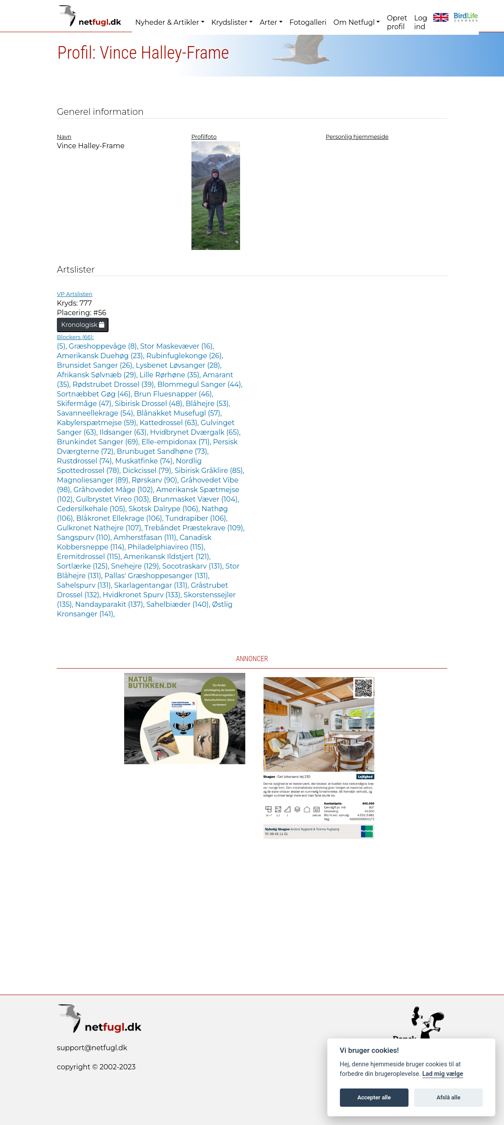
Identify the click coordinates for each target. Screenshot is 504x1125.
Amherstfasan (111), (147, 537)
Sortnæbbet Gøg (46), (95, 394)
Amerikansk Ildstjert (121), (167, 557)
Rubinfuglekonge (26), (184, 356)
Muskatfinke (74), (145, 461)
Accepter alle (374, 1097)
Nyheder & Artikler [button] (167, 22)
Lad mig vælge (442, 1074)
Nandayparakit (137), (110, 604)
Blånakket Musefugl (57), (179, 413)
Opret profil (397, 22)
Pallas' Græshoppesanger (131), (157, 576)
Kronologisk (82, 325)
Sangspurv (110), (85, 537)
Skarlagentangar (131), (152, 585)
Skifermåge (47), (86, 403)
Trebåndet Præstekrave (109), (194, 528)
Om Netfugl (354, 22)
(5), (63, 346)
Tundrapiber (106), (196, 518)
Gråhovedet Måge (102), (114, 490)
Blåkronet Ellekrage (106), (120, 518)
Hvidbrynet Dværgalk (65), (195, 432)
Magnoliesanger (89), (94, 480)
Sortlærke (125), (84, 566)
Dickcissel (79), (148, 470)
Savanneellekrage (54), (96, 413)
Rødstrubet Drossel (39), (114, 384)
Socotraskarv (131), (194, 566)
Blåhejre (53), (208, 403)
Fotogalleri (308, 22)
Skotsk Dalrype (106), (164, 509)
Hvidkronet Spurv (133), (143, 595)
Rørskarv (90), (156, 480)
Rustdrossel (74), (86, 461)
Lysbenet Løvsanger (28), (179, 365)
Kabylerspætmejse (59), (98, 423)
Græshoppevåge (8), (104, 346)
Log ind (420, 22)
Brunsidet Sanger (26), (96, 365)
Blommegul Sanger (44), (199, 384)
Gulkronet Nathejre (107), (101, 528)
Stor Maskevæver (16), (177, 346)
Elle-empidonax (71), (177, 442)
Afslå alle (449, 1097)
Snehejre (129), (136, 566)
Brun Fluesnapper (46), (173, 394)
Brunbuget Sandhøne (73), (163, 451)
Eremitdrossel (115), (90, 557)
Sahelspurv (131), (85, 585)
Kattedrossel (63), (170, 423)
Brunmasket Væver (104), (195, 499)
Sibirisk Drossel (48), (150, 403)
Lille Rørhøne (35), (171, 375)
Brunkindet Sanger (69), (99, 442)
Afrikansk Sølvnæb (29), (98, 375)
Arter (268, 22)
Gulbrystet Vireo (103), (114, 499)
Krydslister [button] (229, 22)
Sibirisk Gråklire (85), (209, 470)
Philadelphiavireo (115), (166, 547)
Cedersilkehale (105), (92, 509)
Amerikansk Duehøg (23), (101, 356)
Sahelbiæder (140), (179, 604)
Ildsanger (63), (124, 432)
